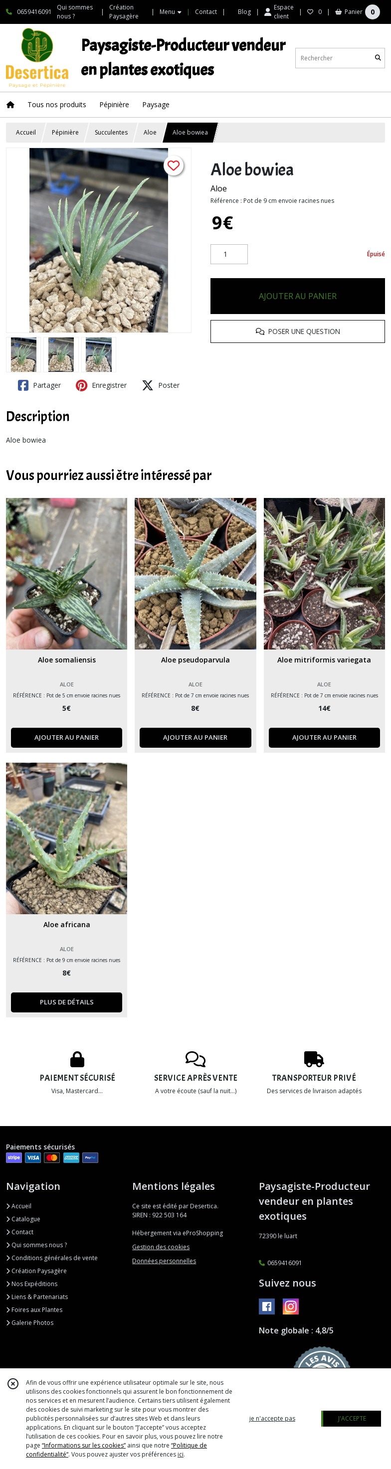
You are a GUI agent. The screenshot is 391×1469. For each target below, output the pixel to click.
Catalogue (23, 1219)
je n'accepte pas (272, 1418)
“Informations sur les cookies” (84, 1445)
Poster (161, 385)
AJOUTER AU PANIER (298, 296)
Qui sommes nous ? (36, 1245)
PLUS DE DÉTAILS (67, 1001)
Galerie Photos (29, 1322)
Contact (206, 11)
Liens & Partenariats (37, 1297)
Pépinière (65, 132)
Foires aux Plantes (34, 1310)
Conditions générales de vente (52, 1258)
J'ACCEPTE (352, 1418)
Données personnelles (164, 1261)
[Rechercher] (378, 58)
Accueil (26, 132)
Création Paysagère (36, 1271)
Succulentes (111, 132)
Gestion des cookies (161, 1247)
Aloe (150, 132)
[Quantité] (229, 254)
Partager (39, 385)
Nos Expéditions (31, 1284)
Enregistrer (101, 385)
